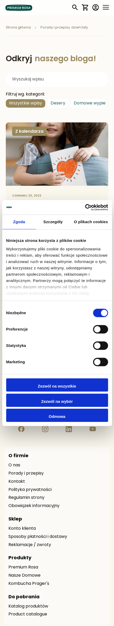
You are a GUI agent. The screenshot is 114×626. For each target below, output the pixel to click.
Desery (58, 103)
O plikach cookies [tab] (91, 221)
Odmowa (57, 416)
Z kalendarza (29, 132)
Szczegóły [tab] (53, 221)
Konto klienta (22, 529)
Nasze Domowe (24, 576)
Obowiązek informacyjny (34, 506)
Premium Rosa (23, 567)
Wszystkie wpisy (25, 103)
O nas (14, 465)
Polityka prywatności (30, 490)
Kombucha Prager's (28, 584)
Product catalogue (27, 614)
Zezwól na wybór (57, 401)
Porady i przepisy (26, 473)
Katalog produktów (28, 606)
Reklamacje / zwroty (29, 545)
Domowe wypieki (91, 103)
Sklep (15, 519)
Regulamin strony (26, 498)
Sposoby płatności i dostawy (37, 537)
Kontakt (16, 482)
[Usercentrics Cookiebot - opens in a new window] (85, 207)
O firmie (18, 455)
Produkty (19, 558)
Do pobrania (23, 597)
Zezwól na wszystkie (57, 386)
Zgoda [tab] (19, 221)
